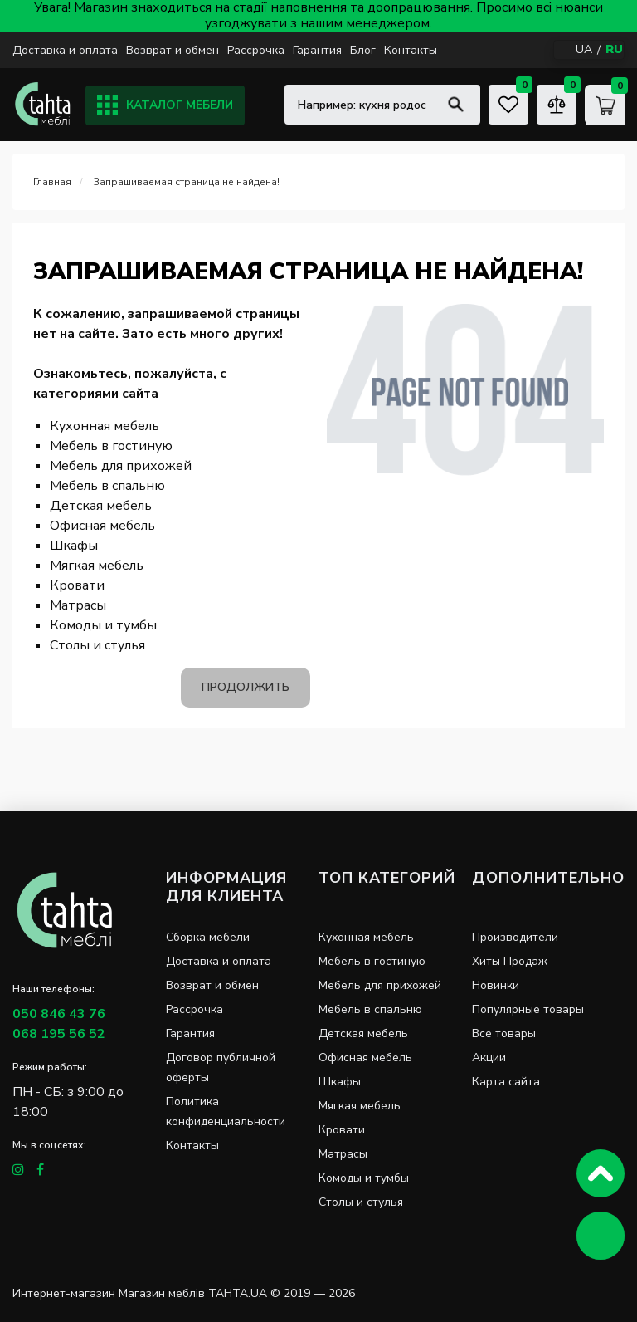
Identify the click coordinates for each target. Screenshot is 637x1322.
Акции (489, 1057)
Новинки (495, 985)
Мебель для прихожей (121, 466)
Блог (363, 50)
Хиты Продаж (509, 961)
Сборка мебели (208, 937)
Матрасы (78, 605)
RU (614, 49)
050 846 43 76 (58, 1014)
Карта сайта (506, 1081)
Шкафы (74, 545)
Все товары (504, 1033)
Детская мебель (101, 506)
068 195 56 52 (58, 1034)
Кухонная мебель (104, 426)
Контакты (410, 50)
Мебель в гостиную (111, 446)
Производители (515, 937)
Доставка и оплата (65, 50)
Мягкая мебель (96, 565)
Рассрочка (255, 50)
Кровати (77, 585)
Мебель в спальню (107, 486)
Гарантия (317, 50)
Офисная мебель (102, 526)
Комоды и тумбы (103, 625)
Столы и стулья (97, 645)
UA (584, 49)
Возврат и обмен (172, 50)
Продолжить (245, 687)
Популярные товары (528, 1009)
